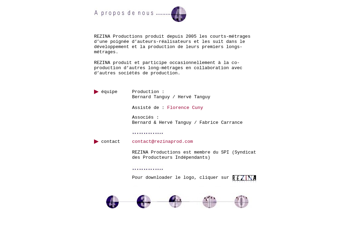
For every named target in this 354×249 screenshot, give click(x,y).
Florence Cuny (185, 107)
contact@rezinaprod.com (162, 141)
